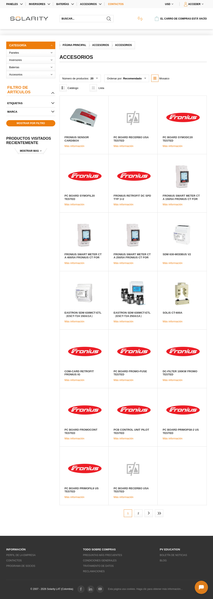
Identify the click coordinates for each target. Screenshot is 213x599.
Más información (74, 146)
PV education (170, 549)
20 (91, 78)
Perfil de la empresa (21, 555)
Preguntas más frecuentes (102, 555)
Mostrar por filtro (31, 123)
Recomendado (132, 78)
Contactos (116, 4)
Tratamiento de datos (98, 565)
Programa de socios (20, 565)
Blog (163, 560)
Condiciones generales (99, 560)
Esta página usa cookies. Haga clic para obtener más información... (145, 589)
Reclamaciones (94, 571)
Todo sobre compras (99, 549)
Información (16, 549)
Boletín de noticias (173, 555)
